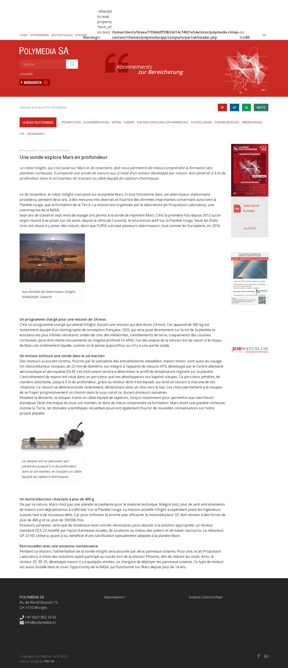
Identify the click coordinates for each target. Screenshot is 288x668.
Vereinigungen (252, 122)
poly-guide (26, 74)
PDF (22, 134)
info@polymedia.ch (38, 622)
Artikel (116, 122)
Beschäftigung (62, 35)
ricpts (261, 107)
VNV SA (49, 661)
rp (222, 107)
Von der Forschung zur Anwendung (162, 122)
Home (23, 35)
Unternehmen (39, 35)
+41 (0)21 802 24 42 (38, 617)
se (246, 107)
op (234, 107)
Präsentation (71, 122)
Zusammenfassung (96, 122)
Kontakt (81, 35)
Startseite (25, 107)
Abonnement (36, 134)
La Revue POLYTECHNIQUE (50, 107)
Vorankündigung (226, 122)
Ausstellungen (201, 122)
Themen (129, 122)
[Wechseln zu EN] (264, 35)
